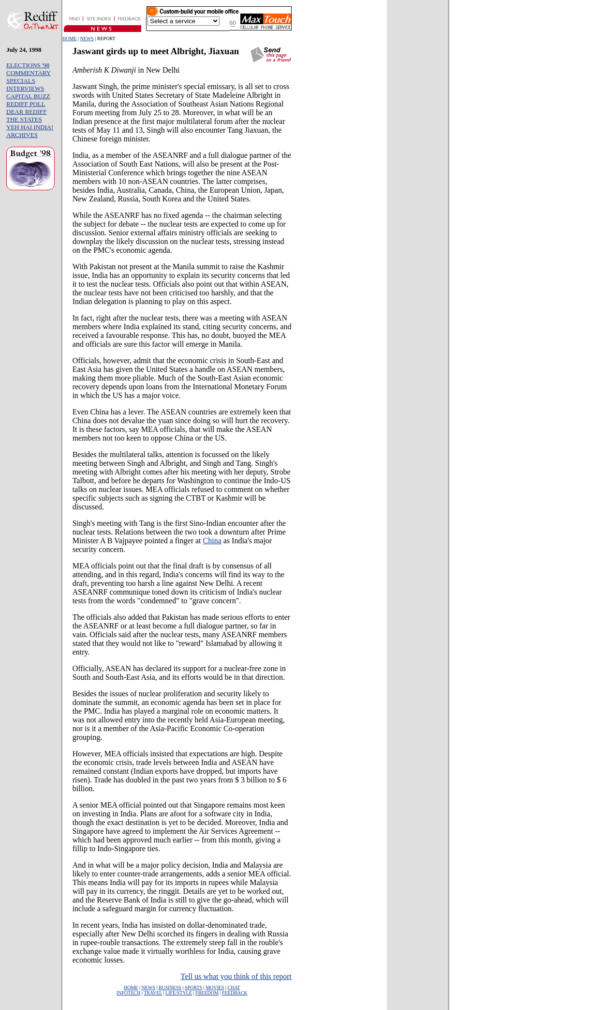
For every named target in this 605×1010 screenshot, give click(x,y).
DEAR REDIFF (26, 111)
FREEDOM (207, 992)
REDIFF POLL (25, 103)
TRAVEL (153, 992)
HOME (69, 38)
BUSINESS (170, 987)
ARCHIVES (22, 134)
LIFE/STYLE (178, 992)
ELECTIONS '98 (27, 65)
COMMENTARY (28, 73)
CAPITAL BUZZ (28, 96)
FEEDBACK (235, 992)
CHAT (234, 987)
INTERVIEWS (25, 88)
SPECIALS (20, 80)
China (212, 540)
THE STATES (24, 119)
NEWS (86, 38)
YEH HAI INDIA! (29, 127)
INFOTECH (128, 992)
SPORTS (193, 987)
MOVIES (215, 987)
